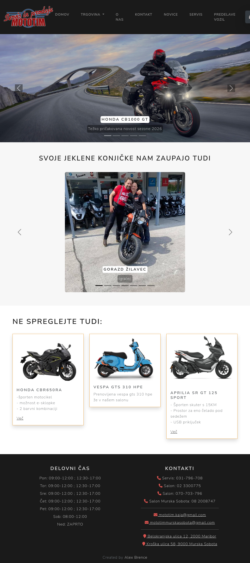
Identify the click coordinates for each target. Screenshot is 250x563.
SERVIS (196, 14)
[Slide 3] (125, 135)
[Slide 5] (142, 135)
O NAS (120, 17)
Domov (62, 14)
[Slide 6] (142, 285)
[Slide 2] (116, 135)
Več (20, 418)
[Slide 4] (133, 135)
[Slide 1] (107, 135)
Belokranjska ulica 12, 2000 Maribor (179, 536)
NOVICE (171, 14)
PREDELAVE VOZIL (225, 17)
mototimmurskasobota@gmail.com (180, 522)
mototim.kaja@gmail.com (180, 515)
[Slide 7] (151, 285)
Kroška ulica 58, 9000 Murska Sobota (179, 544)
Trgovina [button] (91, 14)
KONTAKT (143, 14)
